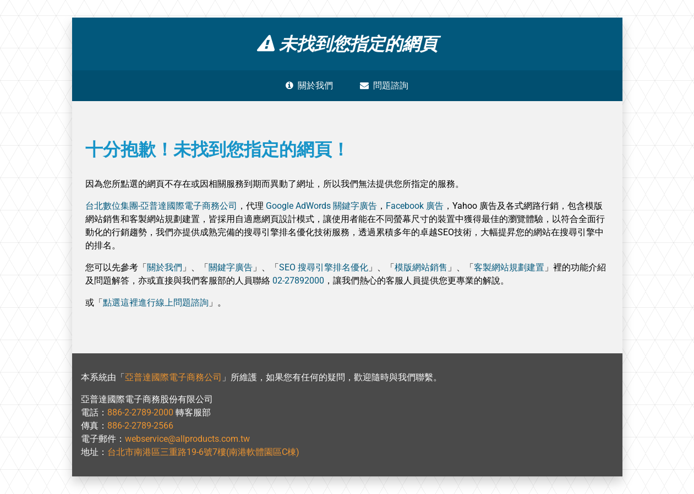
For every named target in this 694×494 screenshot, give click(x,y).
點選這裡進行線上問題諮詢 (156, 302)
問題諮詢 (384, 85)
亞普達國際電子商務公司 (173, 377)
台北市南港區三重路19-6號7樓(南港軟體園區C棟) (203, 452)
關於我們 (309, 85)
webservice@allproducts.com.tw (187, 439)
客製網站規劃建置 (509, 267)
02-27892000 (298, 280)
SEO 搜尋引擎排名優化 (323, 267)
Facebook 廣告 (415, 206)
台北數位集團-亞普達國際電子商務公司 (161, 206)
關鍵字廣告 (231, 267)
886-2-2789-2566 (140, 425)
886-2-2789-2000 (140, 412)
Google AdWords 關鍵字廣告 (321, 206)
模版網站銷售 (421, 267)
